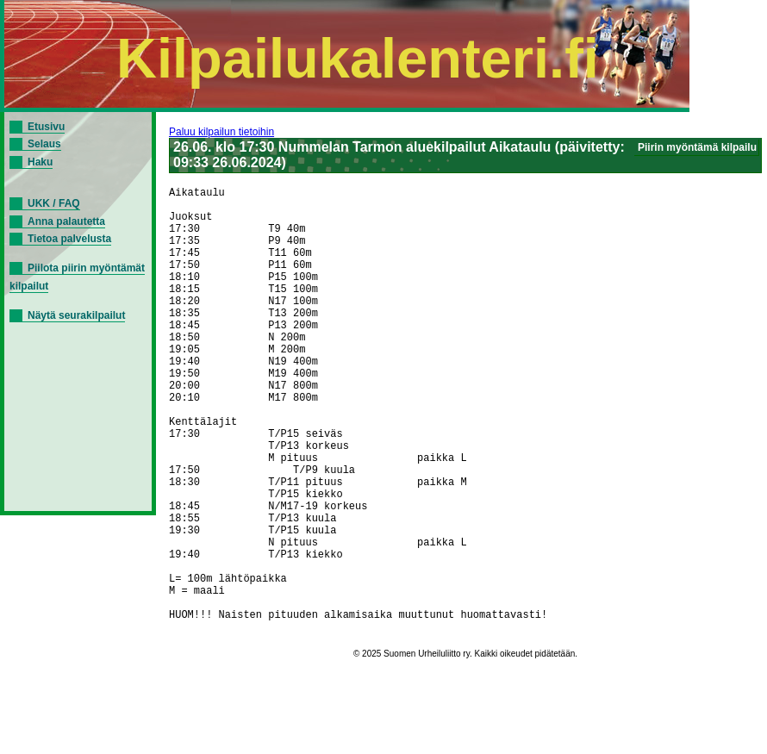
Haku (40, 162)
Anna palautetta (66, 221)
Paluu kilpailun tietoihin (221, 132)
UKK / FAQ (54, 203)
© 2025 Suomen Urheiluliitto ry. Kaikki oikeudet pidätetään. (465, 749)
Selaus (44, 144)
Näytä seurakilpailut (76, 315)
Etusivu (46, 127)
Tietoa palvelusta (69, 239)
